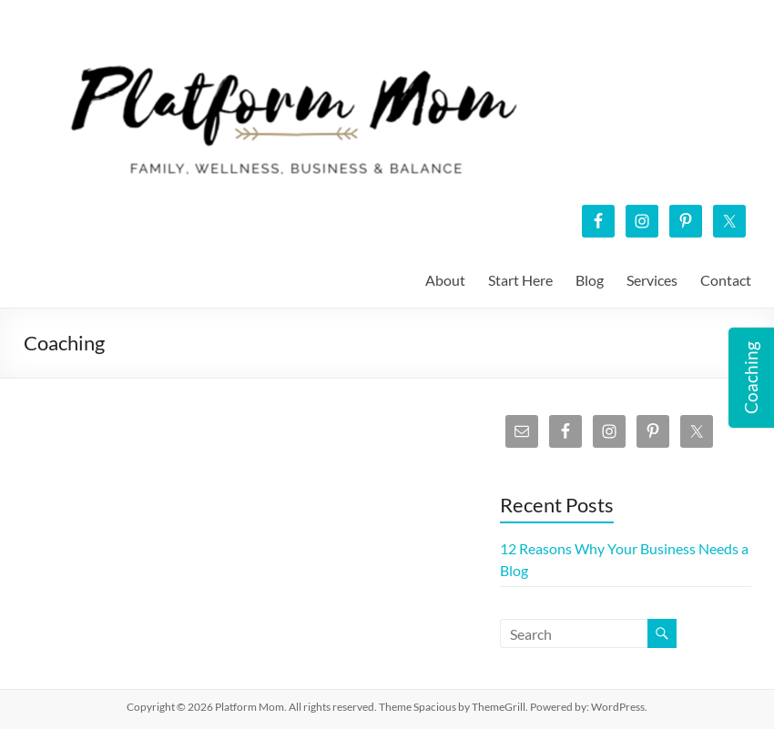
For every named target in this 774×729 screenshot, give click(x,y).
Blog (589, 280)
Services (651, 280)
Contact (725, 280)
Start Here (520, 280)
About (445, 280)
